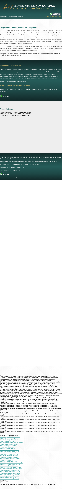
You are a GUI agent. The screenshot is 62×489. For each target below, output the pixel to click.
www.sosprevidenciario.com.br (8, 461)
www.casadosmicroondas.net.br (9, 457)
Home (2, 16)
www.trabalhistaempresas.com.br (9, 470)
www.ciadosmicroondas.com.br (9, 454)
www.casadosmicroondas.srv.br (9, 455)
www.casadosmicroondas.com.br (9, 450)
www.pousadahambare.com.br (8, 444)
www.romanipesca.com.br (7, 438)
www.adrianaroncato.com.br (8, 477)
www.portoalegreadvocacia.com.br (10, 471)
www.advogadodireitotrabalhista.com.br (11, 463)
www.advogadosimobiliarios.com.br (10, 437)
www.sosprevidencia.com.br (8, 447)
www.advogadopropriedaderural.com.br (11, 442)
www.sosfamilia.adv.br (6, 460)
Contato (20, 16)
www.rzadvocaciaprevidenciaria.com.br (11, 474)
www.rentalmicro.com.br (7, 441)
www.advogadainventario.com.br (9, 476)
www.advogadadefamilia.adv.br (9, 453)
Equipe (6, 16)
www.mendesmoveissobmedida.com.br (11, 468)
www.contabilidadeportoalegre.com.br (11, 467)
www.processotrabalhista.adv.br (9, 466)
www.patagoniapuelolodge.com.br (9, 479)
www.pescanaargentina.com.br (9, 439)
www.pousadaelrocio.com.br (8, 445)
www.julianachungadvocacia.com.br (10, 473)
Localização (13, 16)
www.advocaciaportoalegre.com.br (10, 464)
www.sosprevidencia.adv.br (8, 448)
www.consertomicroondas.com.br (9, 451)
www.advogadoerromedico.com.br (10, 458)
